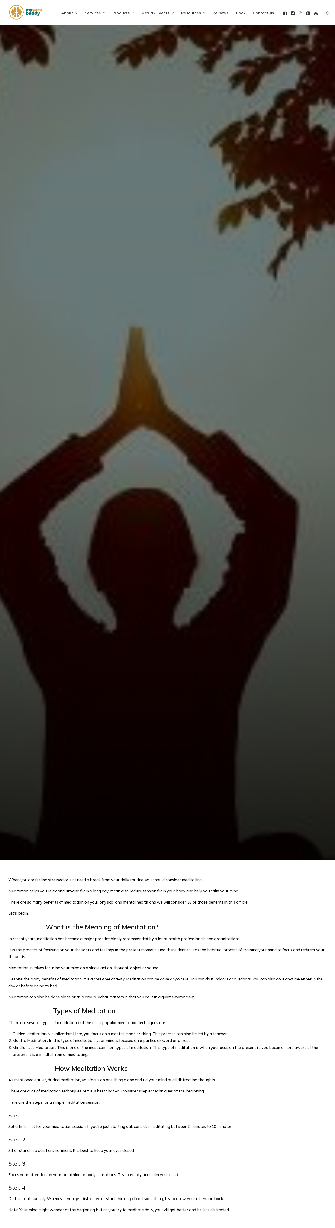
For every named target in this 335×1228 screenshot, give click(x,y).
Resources (193, 12)
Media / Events (157, 12)
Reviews (220, 12)
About (69, 12)
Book (241, 12)
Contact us (263, 12)
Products (123, 12)
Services (95, 12)
